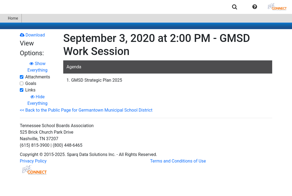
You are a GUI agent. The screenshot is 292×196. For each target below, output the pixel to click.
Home (10, 18)
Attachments (37, 76)
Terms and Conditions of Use (178, 161)
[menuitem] (234, 6)
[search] (234, 6)
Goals (30, 83)
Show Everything (37, 67)
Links (30, 90)
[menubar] (146, 7)
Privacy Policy (33, 161)
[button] (254, 7)
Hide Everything (37, 100)
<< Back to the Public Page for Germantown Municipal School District (86, 110)
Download (32, 35)
